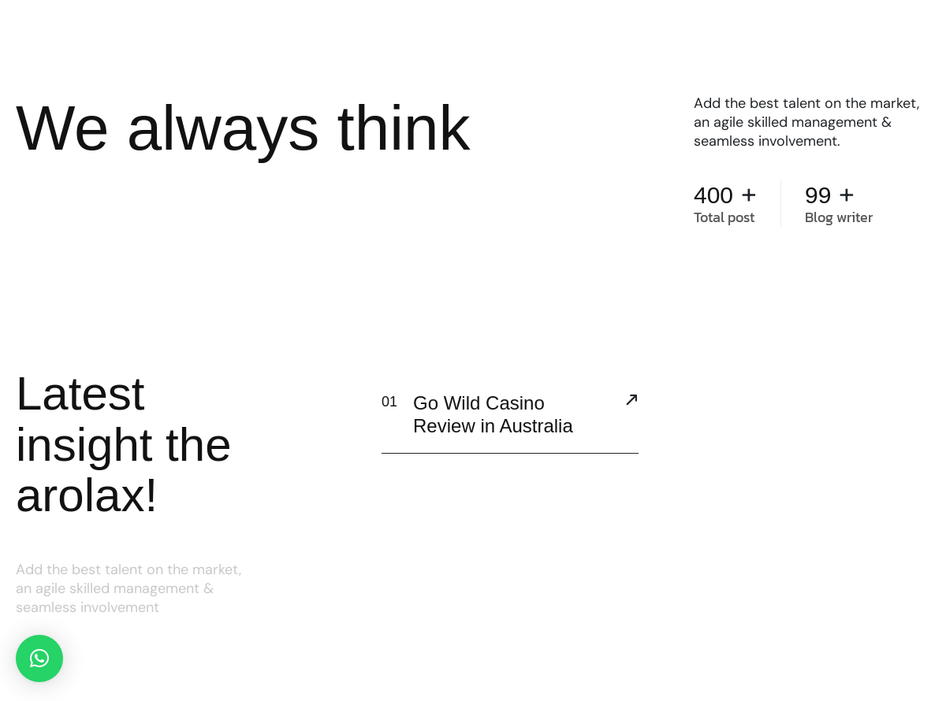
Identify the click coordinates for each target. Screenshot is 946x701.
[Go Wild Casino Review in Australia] (631, 401)
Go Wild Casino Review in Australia (493, 414)
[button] (39, 658)
